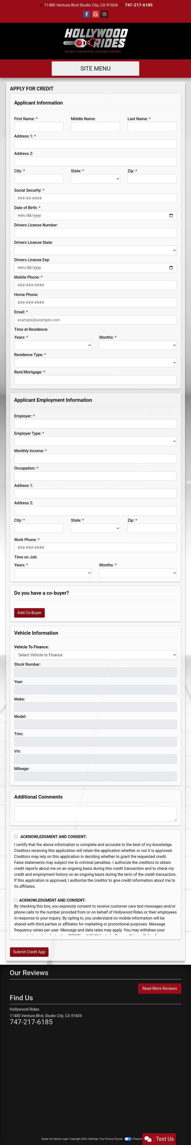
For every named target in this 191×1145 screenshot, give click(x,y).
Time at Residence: (31, 329)
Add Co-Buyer (29, 612)
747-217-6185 (139, 4)
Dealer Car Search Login (55, 1138)
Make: (19, 699)
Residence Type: (28, 354)
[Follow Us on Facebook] (86, 14)
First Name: (24, 118)
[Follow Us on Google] (95, 14)
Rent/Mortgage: (28, 371)
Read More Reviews (159, 988)
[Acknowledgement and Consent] (15, 836)
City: (18, 170)
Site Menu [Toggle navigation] (95, 68)
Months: (106, 337)
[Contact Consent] (15, 900)
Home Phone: (26, 294)
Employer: (23, 415)
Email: (19, 311)
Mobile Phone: (27, 277)
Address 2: (23, 153)
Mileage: (21, 768)
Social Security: (28, 190)
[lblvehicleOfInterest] (95, 654)
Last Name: (138, 118)
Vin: (17, 751)
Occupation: (25, 468)
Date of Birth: (26, 207)
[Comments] (95, 813)
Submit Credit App (29, 951)
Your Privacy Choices (115, 1138)
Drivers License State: (33, 242)
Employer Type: (27, 433)
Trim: (18, 733)
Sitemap (93, 1138)
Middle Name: (83, 118)
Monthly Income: (29, 450)
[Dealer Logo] (95, 40)
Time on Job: (25, 556)
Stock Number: (27, 664)
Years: (19, 337)
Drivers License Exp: (32, 259)
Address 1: (23, 136)
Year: (18, 681)
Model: (20, 716)
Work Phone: (25, 539)
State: (76, 170)
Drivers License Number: (36, 224)
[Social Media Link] (104, 14)
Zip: (131, 170)
